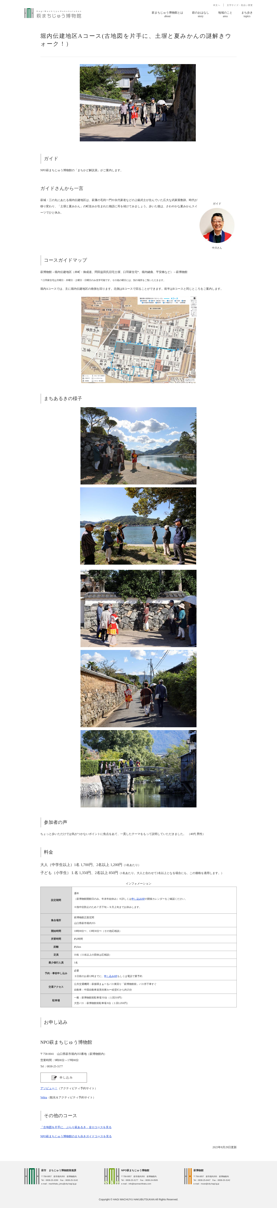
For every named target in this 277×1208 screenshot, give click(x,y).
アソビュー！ (48, 1088)
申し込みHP (138, 898)
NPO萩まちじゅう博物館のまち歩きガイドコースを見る (76, 1136)
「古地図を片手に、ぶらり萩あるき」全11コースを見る (76, 1127)
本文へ (216, 5)
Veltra (43, 1097)
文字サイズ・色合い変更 (240, 5)
